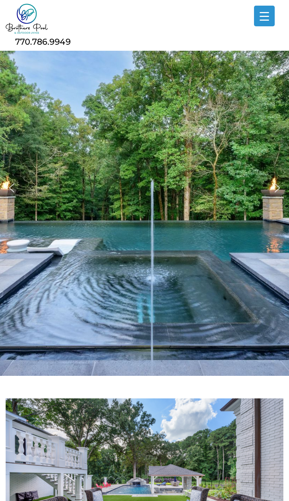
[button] (12, 188)
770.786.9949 (43, 42)
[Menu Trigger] (264, 16)
